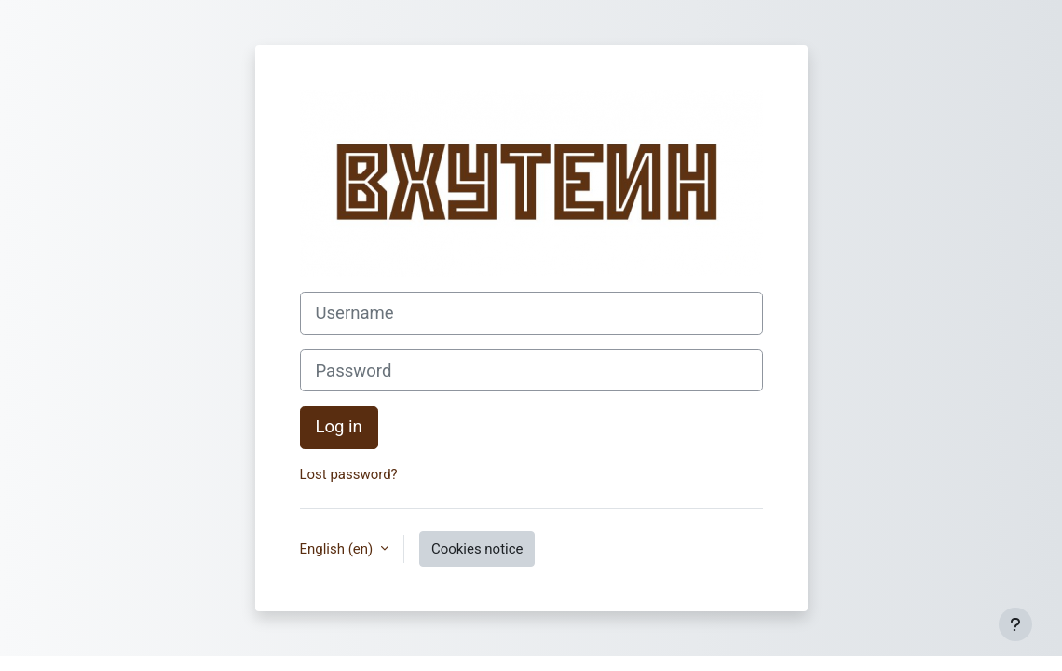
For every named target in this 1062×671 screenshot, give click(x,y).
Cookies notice (477, 549)
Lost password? (349, 474)
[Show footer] (1015, 624)
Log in (339, 427)
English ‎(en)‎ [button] (338, 549)
